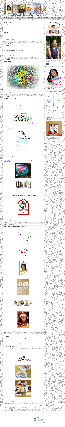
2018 (57, 109)
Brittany (38, 418)
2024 (57, 94)
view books (44, 422)
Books (18, 17)
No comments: (7, 39)
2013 (57, 114)
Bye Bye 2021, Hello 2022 (10, 98)
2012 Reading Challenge (39, 417)
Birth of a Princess (49, 110)
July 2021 (6, 336)
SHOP (14, 17)
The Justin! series (39, 17)
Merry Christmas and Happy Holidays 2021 (15, 226)
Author (59, 17)
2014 (57, 113)
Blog (10, 17)
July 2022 (6, 45)
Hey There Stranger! (9, 22)
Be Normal (23, 17)
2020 (57, 106)
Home (21, 405)
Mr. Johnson (46, 17)
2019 (57, 107)
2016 (57, 110)
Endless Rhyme (53, 17)
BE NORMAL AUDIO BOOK (48, 106)
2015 (57, 111)
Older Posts (41, 405)
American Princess (31, 17)
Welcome (5, 17)
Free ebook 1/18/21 (9, 352)
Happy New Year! (8, 61)
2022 (57, 103)
